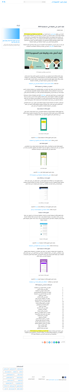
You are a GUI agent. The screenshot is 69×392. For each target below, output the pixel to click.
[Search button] (24, 2)
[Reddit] (39, 342)
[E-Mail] (49, 342)
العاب (5, 389)
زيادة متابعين (20, 380)
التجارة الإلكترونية (9, 383)
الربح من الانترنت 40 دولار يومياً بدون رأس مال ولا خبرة (11, 41)
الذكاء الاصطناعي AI (19, 383)
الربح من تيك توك (12, 389)
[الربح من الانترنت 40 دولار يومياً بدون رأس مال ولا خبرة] (11, 33)
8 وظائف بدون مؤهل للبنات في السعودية (38, 281)
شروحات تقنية (20, 374)
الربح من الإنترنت (19, 369)
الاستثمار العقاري (19, 386)
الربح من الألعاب (12, 386)
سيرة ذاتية (43, 95)
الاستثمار (20, 372)
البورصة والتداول (19, 377)
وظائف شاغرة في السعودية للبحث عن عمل (40, 209)
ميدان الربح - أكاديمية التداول (59, 2)
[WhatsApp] (55, 342)
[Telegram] (45, 342)
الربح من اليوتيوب (10, 380)
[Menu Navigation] (3, 1)
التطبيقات (14, 372)
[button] (5, 2)
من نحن (33, 377)
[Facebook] (58, 342)
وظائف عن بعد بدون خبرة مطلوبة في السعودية (39, 245)
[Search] (34, 2)
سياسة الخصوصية (42, 379)
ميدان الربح (53, 34)
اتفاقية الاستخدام (31, 379)
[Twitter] (52, 342)
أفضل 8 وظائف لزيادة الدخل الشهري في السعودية (40, 140)
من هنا (36, 137)
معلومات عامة (7, 372)
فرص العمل (6, 369)
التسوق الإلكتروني (9, 377)
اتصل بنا (43, 377)
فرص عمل (51, 46)
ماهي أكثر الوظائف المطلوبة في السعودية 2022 (40, 175)
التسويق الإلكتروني (9, 374)
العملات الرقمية (19, 389)
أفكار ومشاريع (12, 369)
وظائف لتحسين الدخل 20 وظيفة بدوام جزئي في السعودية (41, 83)
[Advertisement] (34, 14)
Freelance (5, 386)
